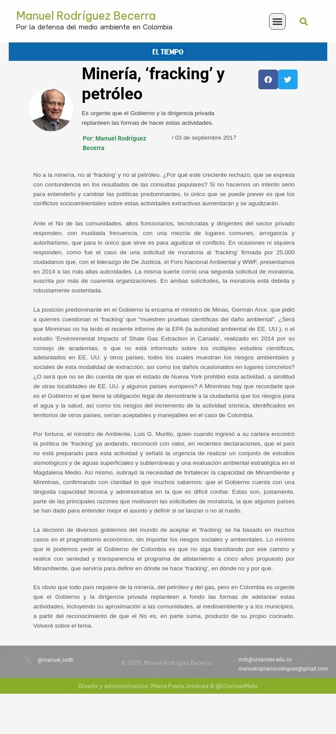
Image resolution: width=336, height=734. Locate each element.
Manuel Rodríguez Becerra (86, 16)
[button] (277, 21)
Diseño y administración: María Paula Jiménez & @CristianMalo (168, 685)
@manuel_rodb (56, 660)
